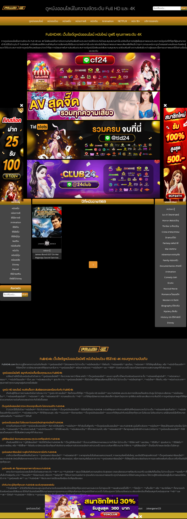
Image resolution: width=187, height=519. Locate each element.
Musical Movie (170, 288)
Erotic (171, 283)
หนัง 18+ (135, 21)
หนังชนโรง (52, 21)
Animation (108, 21)
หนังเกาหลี (80, 21)
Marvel (15, 269)
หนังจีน (94, 21)
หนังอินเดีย (15, 245)
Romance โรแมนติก (171, 294)
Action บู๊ (170, 209)
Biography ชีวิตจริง (170, 305)
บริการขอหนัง (151, 21)
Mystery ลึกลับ (170, 311)
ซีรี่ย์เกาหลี (15, 217)
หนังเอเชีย (15, 260)
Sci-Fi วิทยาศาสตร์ (170, 214)
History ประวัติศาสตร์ (170, 317)
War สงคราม (170, 249)
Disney (15, 264)
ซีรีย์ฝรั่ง (15, 231)
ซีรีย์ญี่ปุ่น (15, 236)
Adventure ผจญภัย (170, 254)
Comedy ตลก (170, 277)
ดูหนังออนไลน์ (36, 21)
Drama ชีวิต (170, 237)
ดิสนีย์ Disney (16, 278)
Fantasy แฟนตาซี (170, 243)
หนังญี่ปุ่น (15, 255)
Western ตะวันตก (171, 300)
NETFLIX (122, 21)
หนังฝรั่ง (66, 21)
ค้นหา (25, 295)
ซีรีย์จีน (16, 227)
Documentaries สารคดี (170, 266)
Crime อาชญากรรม (170, 232)
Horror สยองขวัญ (170, 220)
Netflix (15, 241)
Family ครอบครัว (170, 260)
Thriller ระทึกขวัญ (170, 226)
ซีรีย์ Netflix (15, 274)
